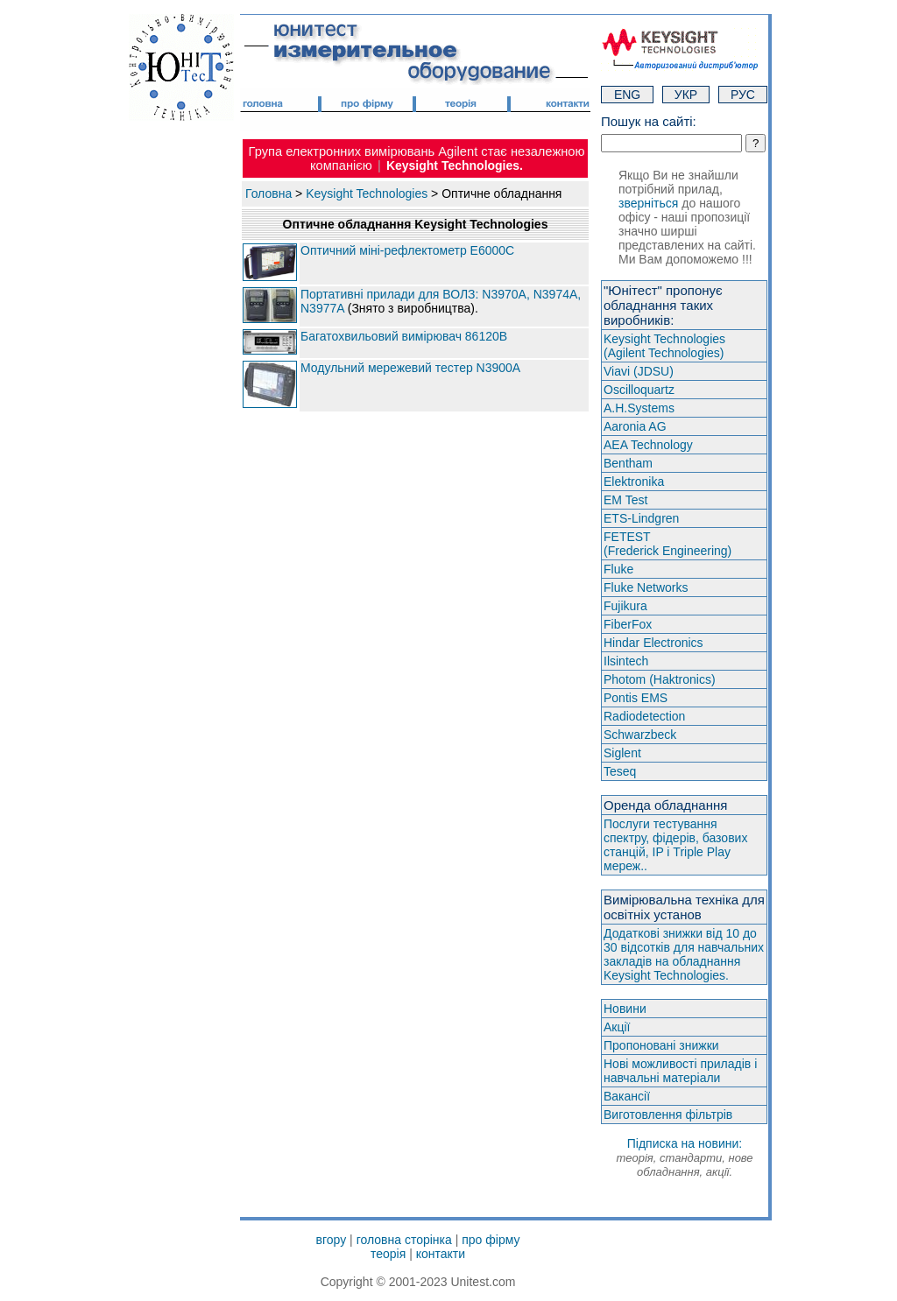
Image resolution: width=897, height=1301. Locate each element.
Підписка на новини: (684, 1157)
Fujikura (625, 606)
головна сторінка (404, 1240)
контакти (440, 1254)
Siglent (622, 753)
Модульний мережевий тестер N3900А (410, 368)
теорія (388, 1254)
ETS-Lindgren (641, 518)
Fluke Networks (646, 587)
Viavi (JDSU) (639, 371)
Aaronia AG (635, 426)
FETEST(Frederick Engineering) (667, 544)
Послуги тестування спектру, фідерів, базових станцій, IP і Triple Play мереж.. (675, 845)
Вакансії (627, 1096)
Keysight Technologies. (454, 165)
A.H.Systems (639, 408)
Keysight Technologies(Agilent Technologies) (664, 346)
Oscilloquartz (639, 390)
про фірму (490, 1240)
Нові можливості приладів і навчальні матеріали (680, 1071)
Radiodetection (644, 716)
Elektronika (634, 482)
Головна (268, 193)
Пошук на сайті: (648, 121)
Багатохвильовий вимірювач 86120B (403, 336)
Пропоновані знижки (661, 1045)
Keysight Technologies (366, 193)
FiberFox (628, 624)
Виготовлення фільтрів (668, 1115)
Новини (625, 1009)
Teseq (620, 771)
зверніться (648, 203)
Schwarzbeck (640, 735)
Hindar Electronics (653, 643)
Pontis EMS (635, 698)
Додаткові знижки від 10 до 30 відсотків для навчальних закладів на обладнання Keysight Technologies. (684, 954)
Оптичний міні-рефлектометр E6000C (407, 250)
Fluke (618, 569)
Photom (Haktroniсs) (660, 679)
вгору (331, 1240)
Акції (617, 1027)
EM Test (625, 500)
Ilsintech (626, 661)
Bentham (628, 463)
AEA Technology (648, 445)
